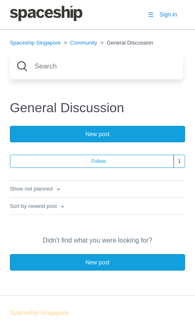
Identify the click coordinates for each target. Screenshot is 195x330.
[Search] (96, 66)
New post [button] (97, 134)
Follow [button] (99, 161)
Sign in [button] (168, 14)
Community (83, 43)
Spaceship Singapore (35, 43)
